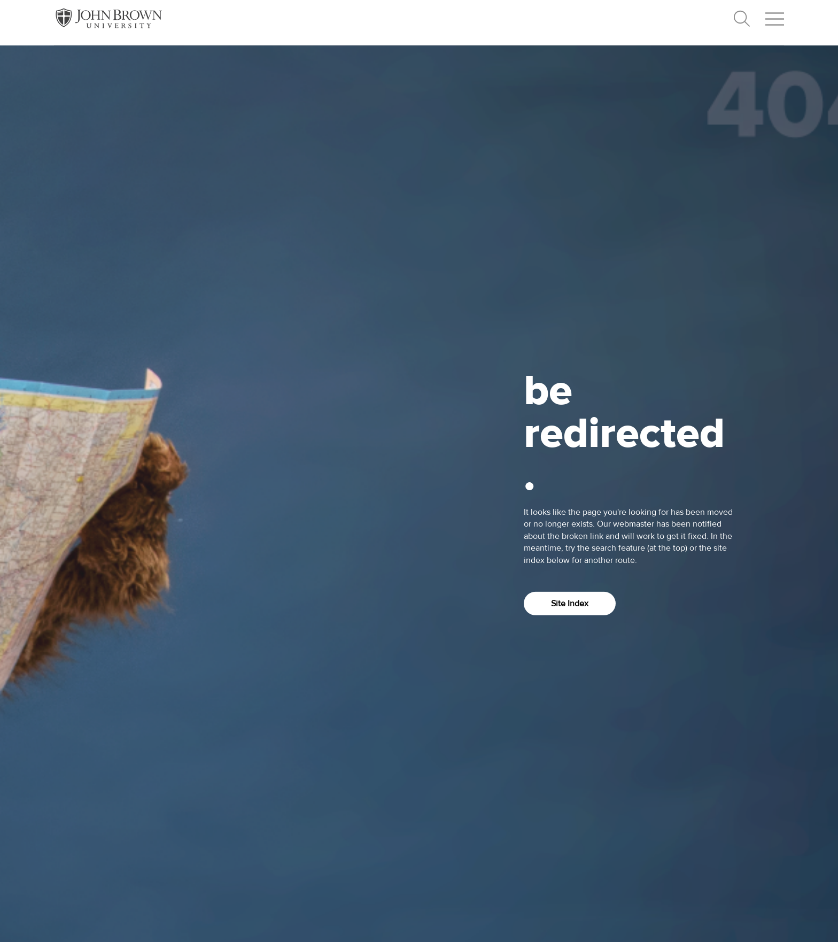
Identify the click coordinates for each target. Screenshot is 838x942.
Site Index (569, 603)
